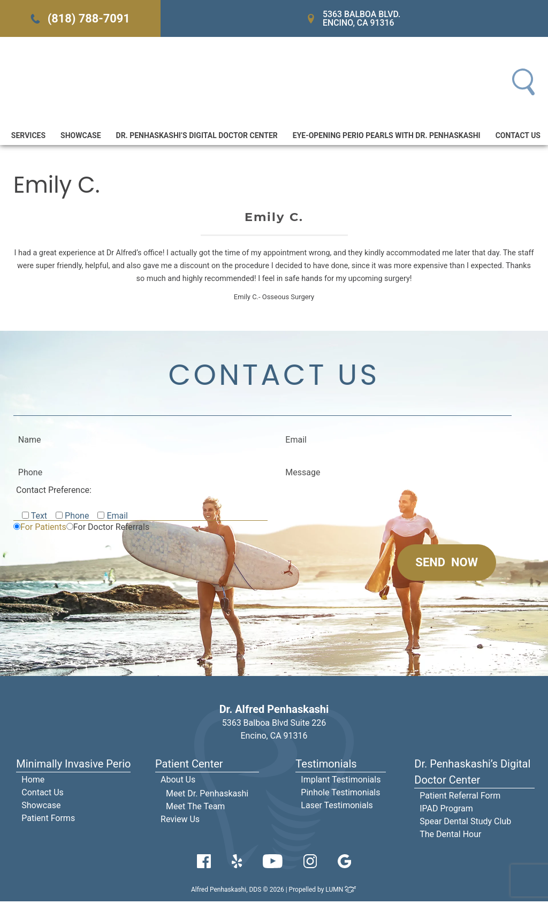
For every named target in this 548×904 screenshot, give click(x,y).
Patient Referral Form (460, 798)
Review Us (180, 822)
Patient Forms (48, 821)
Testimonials (325, 766)
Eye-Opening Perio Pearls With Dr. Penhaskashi (387, 137)
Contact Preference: (54, 493)
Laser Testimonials (337, 808)
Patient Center (189, 766)
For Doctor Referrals (111, 530)
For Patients (43, 530)
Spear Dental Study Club (465, 824)
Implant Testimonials (340, 782)
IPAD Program (446, 811)
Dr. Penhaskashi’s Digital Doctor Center (197, 137)
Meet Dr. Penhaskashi (207, 796)
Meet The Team (195, 809)
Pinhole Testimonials (340, 795)
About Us (178, 782)
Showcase (80, 137)
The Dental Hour (450, 837)
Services (28, 137)
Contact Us (518, 137)
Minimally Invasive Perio (73, 766)
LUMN (341, 892)
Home (32, 782)
